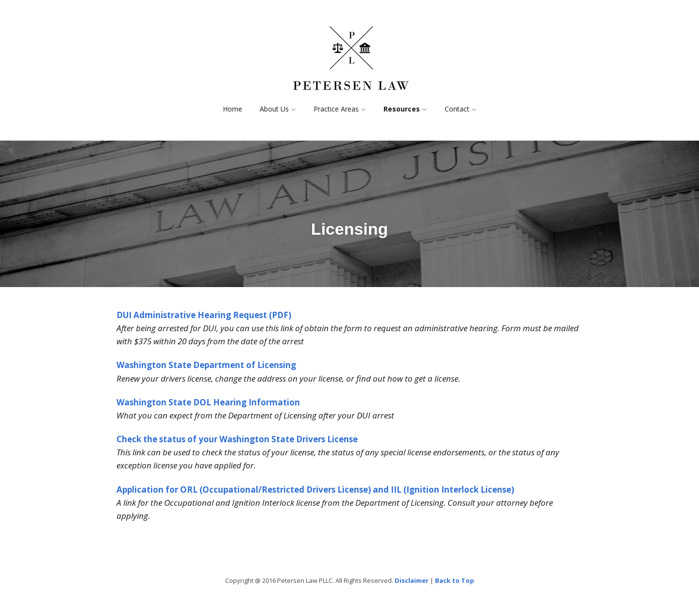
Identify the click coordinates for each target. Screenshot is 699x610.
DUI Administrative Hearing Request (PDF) (203, 315)
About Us (274, 108)
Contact (457, 108)
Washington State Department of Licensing (206, 364)
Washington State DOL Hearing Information (208, 402)
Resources (401, 108)
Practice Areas (336, 108)
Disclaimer (412, 580)
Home (232, 108)
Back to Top (454, 580)
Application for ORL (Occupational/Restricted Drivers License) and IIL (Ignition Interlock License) (315, 489)
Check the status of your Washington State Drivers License (237, 439)
